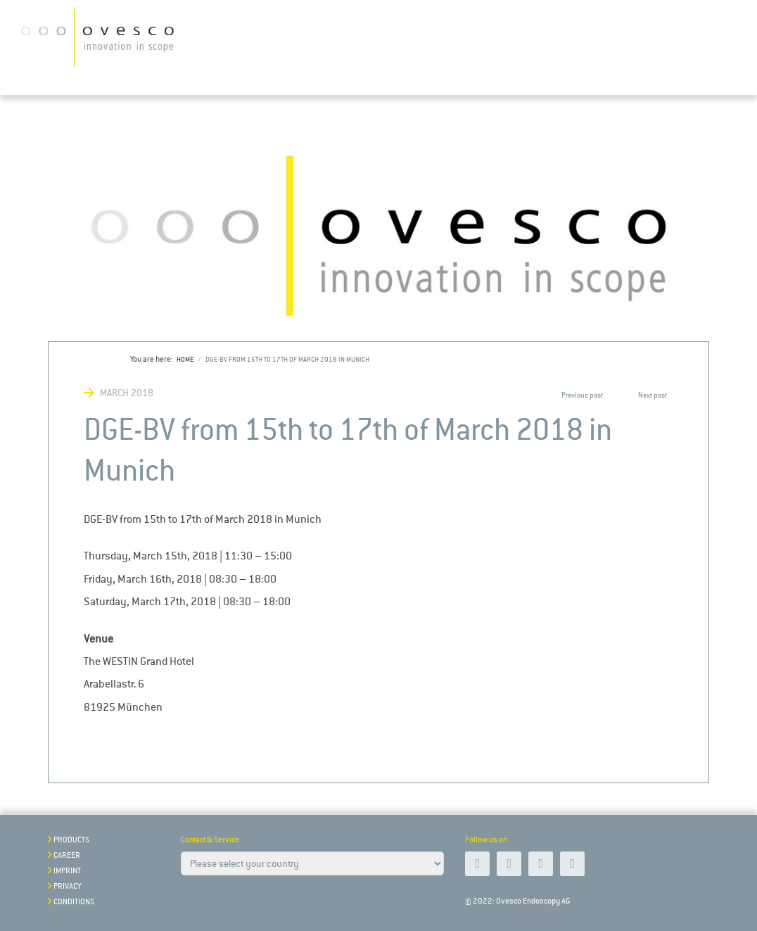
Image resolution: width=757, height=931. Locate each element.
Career (66, 855)
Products (71, 840)
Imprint (67, 871)
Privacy (67, 886)
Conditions (73, 902)
